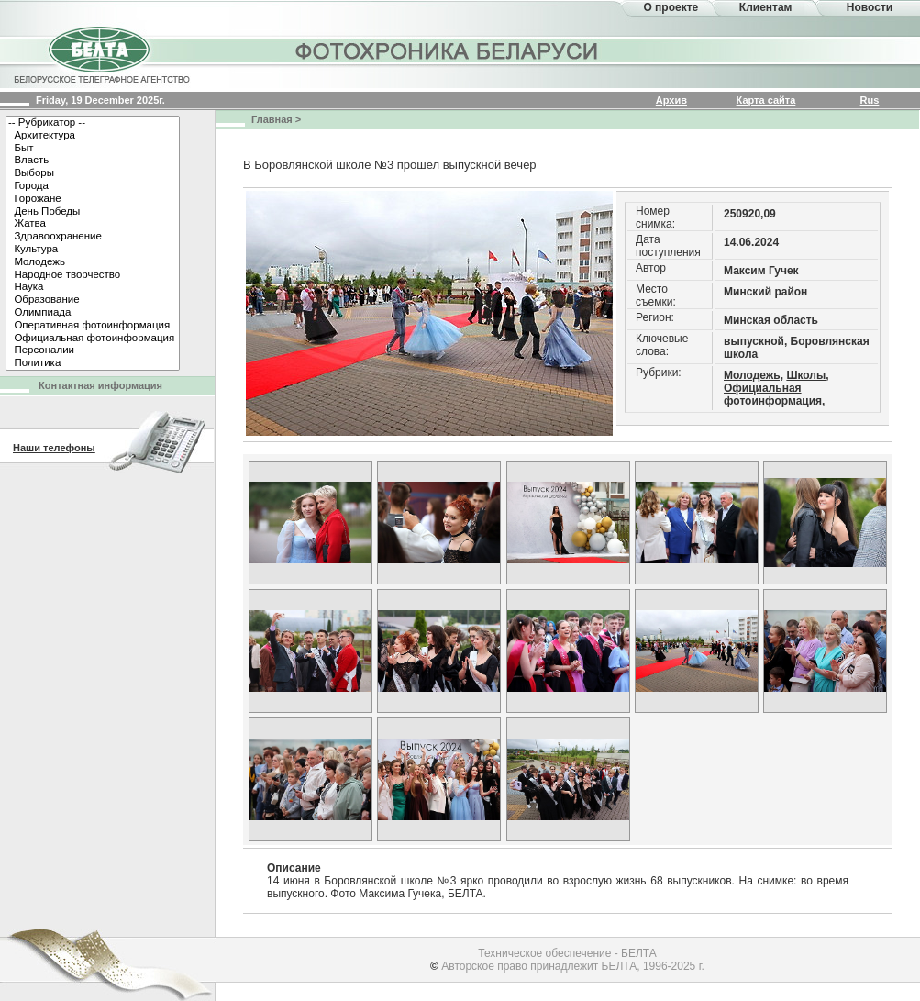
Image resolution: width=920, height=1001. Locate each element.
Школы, (807, 375)
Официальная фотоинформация (92, 338)
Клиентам (766, 7)
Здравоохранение (92, 236)
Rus (870, 100)
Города (92, 186)
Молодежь (92, 262)
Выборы (92, 173)
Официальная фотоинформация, (774, 394)
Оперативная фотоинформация (92, 325)
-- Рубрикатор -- (92, 123)
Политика (92, 363)
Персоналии (92, 350)
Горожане (92, 199)
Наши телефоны (54, 447)
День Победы (92, 212)
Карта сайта (766, 100)
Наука (92, 287)
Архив (671, 100)
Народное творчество (92, 275)
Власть (92, 160)
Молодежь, (753, 375)
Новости (869, 7)
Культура (92, 249)
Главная (272, 119)
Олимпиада (92, 312)
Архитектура (92, 135)
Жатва (92, 223)
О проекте (670, 7)
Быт (92, 148)
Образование (92, 300)
